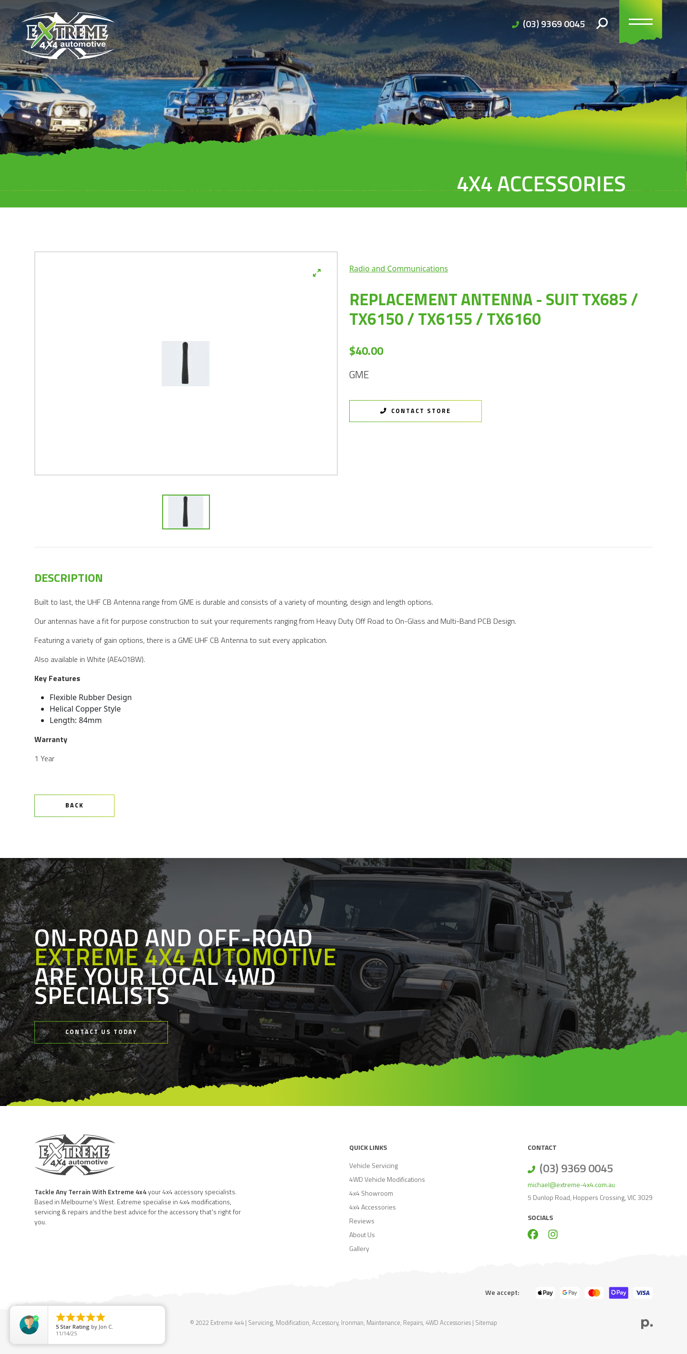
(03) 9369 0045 (554, 23)
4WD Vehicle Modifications (387, 1179)
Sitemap (486, 1322)
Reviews (362, 1221)
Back (74, 805)
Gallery (359, 1248)
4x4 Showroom (371, 1193)
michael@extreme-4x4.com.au (571, 1184)
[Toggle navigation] (640, 24)
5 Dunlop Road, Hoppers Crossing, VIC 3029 (590, 1197)
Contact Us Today (101, 1031)
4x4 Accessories (372, 1207)
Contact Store (415, 410)
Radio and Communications (398, 268)
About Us (362, 1235)
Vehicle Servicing (373, 1165)
